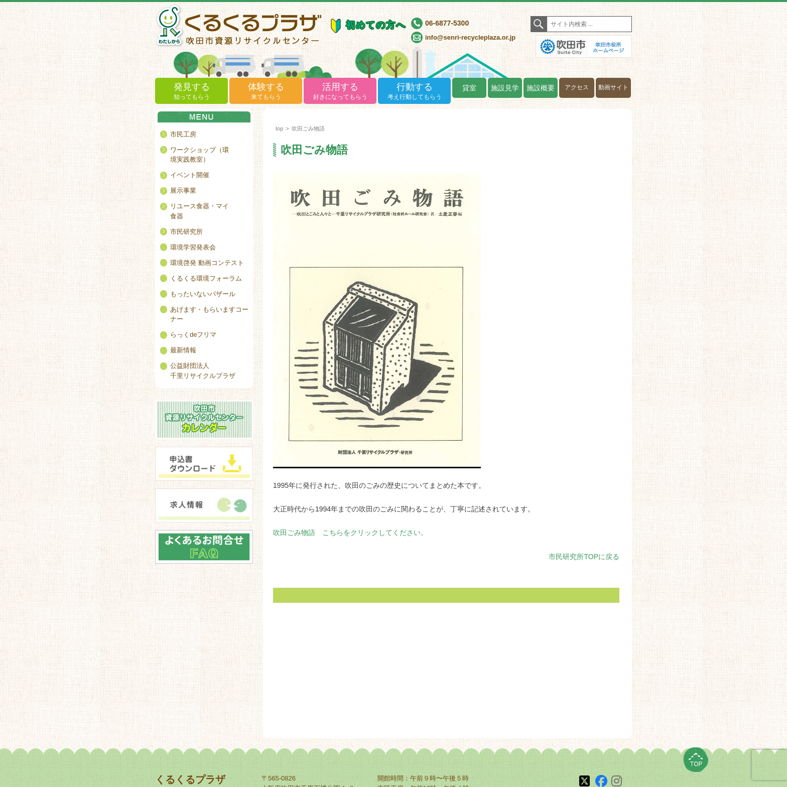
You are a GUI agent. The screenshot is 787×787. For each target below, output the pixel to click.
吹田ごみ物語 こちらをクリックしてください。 (350, 533)
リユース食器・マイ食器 (199, 211)
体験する (266, 91)
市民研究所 (186, 231)
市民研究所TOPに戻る (584, 557)
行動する (414, 91)
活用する (340, 91)
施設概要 (541, 88)
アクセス (577, 87)
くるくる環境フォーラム (206, 278)
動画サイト (613, 87)
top (279, 128)
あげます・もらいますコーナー (209, 314)
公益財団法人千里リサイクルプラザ (202, 370)
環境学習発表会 (193, 247)
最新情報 (183, 350)
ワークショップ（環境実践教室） (199, 155)
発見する (191, 91)
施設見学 (505, 88)
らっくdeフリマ (193, 334)
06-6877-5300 (447, 23)
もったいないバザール (202, 294)
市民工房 (183, 134)
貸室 (469, 88)
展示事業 (183, 190)
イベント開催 (189, 175)
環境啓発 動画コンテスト (207, 263)
